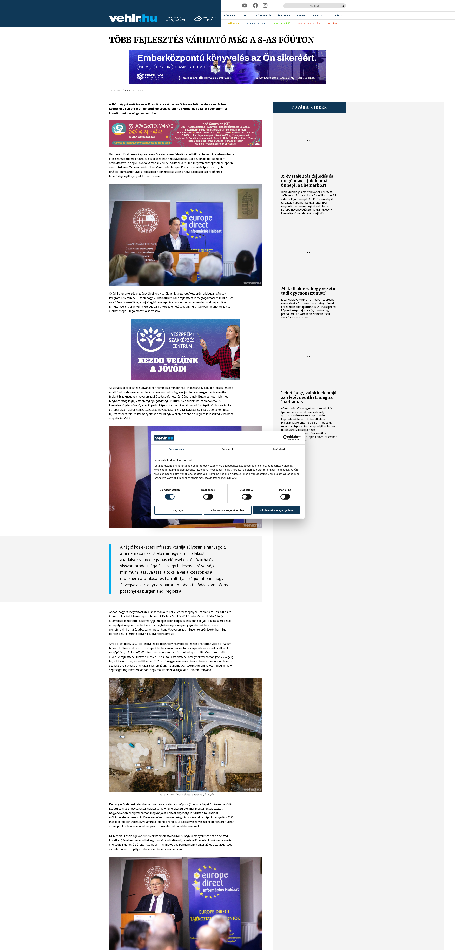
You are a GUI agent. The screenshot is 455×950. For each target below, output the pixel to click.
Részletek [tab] (227, 449)
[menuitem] (229, 15)
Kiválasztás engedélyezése (227, 510)
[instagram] (265, 5)
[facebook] (255, 5)
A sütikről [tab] (279, 449)
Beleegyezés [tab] (176, 449)
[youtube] (245, 5)
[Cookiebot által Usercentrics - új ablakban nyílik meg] (286, 437)
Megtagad (178, 510)
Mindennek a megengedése (276, 510)
